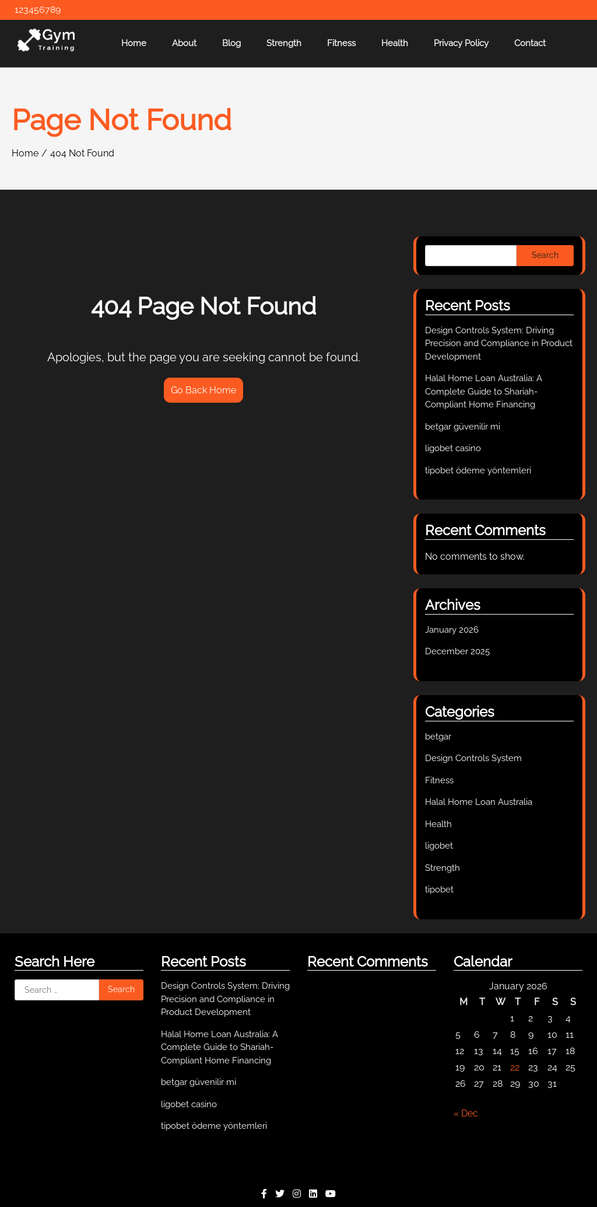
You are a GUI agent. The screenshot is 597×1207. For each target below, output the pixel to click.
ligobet (439, 845)
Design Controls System (473, 758)
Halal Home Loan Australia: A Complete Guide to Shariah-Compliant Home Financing (483, 391)
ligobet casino (453, 448)
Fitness (341, 43)
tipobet (439, 889)
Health (394, 43)
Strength (283, 43)
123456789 (38, 9)
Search (545, 255)
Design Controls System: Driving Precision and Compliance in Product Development (499, 343)
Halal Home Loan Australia (478, 802)
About (184, 43)
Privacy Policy (461, 43)
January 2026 (452, 630)
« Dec (466, 1113)
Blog (231, 43)
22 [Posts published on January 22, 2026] (514, 1067)
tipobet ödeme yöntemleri (478, 470)
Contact (530, 43)
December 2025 (457, 651)
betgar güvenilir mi (462, 426)
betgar (438, 736)
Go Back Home (203, 390)
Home (133, 43)
